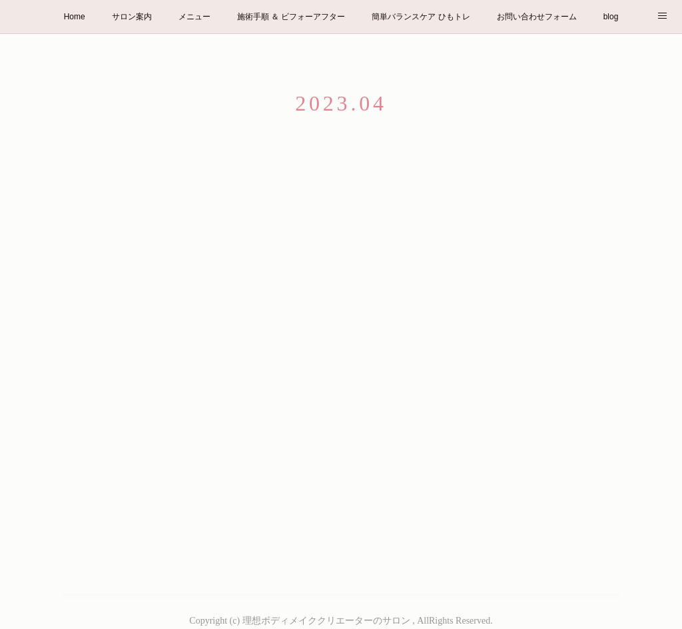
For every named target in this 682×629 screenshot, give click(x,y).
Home (74, 16)
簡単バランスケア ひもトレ (421, 16)
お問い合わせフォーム (537, 16)
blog (611, 16)
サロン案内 (132, 16)
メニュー (194, 16)
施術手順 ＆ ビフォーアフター (291, 16)
